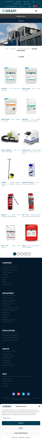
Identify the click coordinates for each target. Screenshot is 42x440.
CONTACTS (26, 1)
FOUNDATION (16, 3)
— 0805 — (31, 215)
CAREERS (18, 1)
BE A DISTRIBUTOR (12, 6)
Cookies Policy (14, 437)
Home (6, 49)
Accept (21, 423)
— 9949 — (10, 246)
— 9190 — (31, 183)
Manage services (6, 418)
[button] (39, 406)
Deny (21, 428)
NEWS (33, 1)
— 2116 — (10, 89)
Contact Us (28, 437)
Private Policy (22, 437)
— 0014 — (10, 150)
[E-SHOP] (20, 6)
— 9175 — (31, 120)
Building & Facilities (24, 49)
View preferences (21, 433)
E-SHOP (24, 6)
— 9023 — (10, 120)
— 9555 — (31, 89)
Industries (13, 49)
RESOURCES (26, 3)
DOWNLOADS (9, 1)
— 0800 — (10, 215)
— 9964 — (31, 246)
